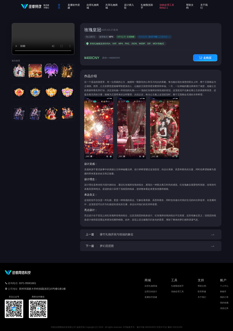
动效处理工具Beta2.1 (166, 6)
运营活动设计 (151, 291)
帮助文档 (202, 286)
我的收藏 (224, 302)
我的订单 (224, 297)
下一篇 (151, 246)
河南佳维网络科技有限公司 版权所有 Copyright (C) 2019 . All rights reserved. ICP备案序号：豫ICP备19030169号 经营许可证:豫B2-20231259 (116, 327)
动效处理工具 (177, 291)
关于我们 (202, 297)
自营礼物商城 (151, 286)
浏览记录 (224, 308)
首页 (59, 6)
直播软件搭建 (151, 297)
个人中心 (224, 286)
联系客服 (202, 291)
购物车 (223, 291)
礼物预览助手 (177, 286)
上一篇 (151, 234)
